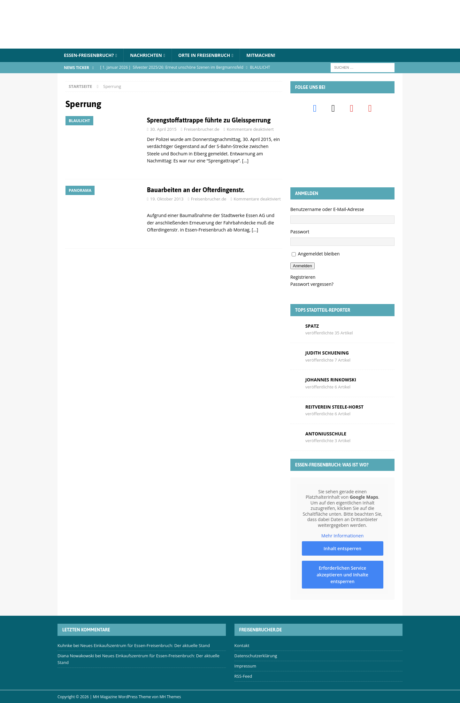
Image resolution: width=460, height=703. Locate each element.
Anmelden (302, 265)
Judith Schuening (327, 353)
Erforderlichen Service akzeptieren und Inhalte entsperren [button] (342, 574)
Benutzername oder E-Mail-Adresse (327, 210)
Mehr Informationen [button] (342, 536)
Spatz (312, 326)
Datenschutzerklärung (255, 656)
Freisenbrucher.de (201, 129)
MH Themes (170, 696)
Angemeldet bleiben (319, 254)
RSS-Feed (243, 676)
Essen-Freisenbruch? (89, 55)
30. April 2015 (163, 129)
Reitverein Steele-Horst (334, 407)
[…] (245, 161)
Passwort (300, 232)
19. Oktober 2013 (167, 199)
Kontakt (241, 646)
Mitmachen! (263, 55)
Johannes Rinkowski (330, 380)
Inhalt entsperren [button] (342, 548)
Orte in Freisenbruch (206, 55)
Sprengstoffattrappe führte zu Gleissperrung (209, 120)
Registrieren (303, 277)
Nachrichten (147, 55)
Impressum (245, 666)
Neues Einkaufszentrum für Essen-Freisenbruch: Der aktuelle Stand (145, 646)
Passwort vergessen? (312, 284)
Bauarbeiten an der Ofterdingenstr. (195, 189)
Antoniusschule (325, 434)
